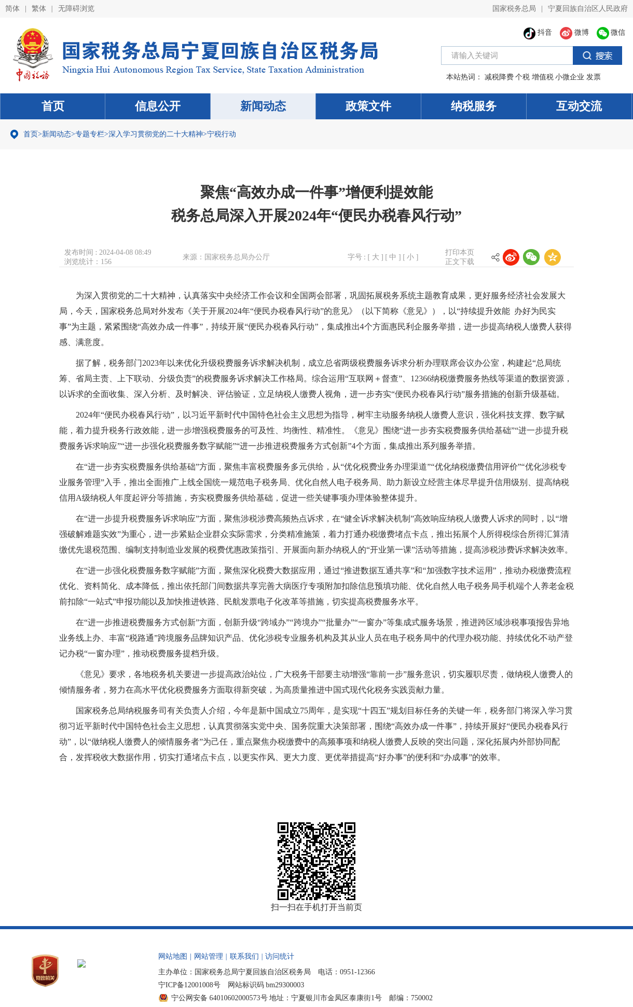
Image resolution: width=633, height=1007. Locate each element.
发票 (593, 77)
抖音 (538, 32)
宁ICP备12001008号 (189, 985)
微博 (574, 32)
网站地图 (172, 956)
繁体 (39, 8)
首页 (53, 106)
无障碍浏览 (76, 8)
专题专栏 (89, 134)
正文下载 (459, 262)
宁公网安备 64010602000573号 (219, 998)
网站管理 (208, 956)
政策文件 (368, 106)
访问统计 (279, 956)
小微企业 (569, 77)
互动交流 (579, 106)
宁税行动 (221, 134)
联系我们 (244, 956)
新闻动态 (263, 106)
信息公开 (158, 106)
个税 (522, 77)
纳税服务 (474, 106)
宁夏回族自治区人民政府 (588, 8)
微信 (611, 32)
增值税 (543, 77)
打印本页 (459, 252)
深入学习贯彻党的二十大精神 (155, 134)
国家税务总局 (514, 8)
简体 (12, 8)
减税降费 (499, 77)
